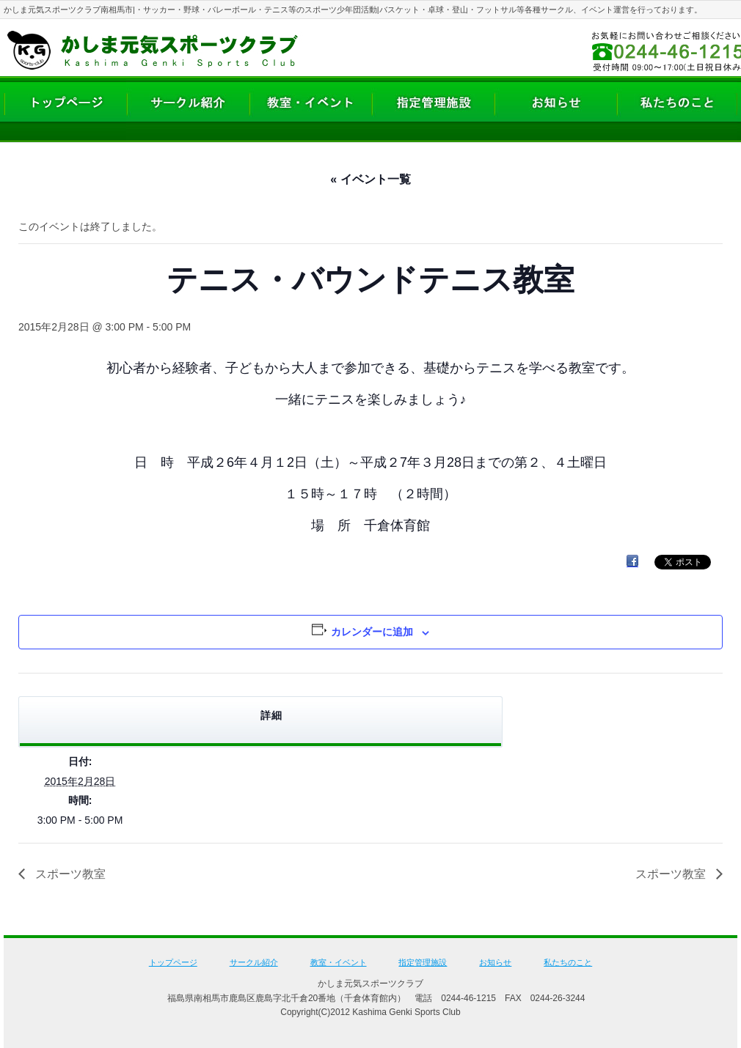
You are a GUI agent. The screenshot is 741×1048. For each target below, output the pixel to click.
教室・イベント (338, 962)
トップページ (173, 962)
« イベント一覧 (370, 179)
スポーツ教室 (69, 874)
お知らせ (495, 962)
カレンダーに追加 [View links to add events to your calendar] (372, 632)
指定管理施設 (422, 962)
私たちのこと (568, 962)
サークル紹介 (254, 962)
